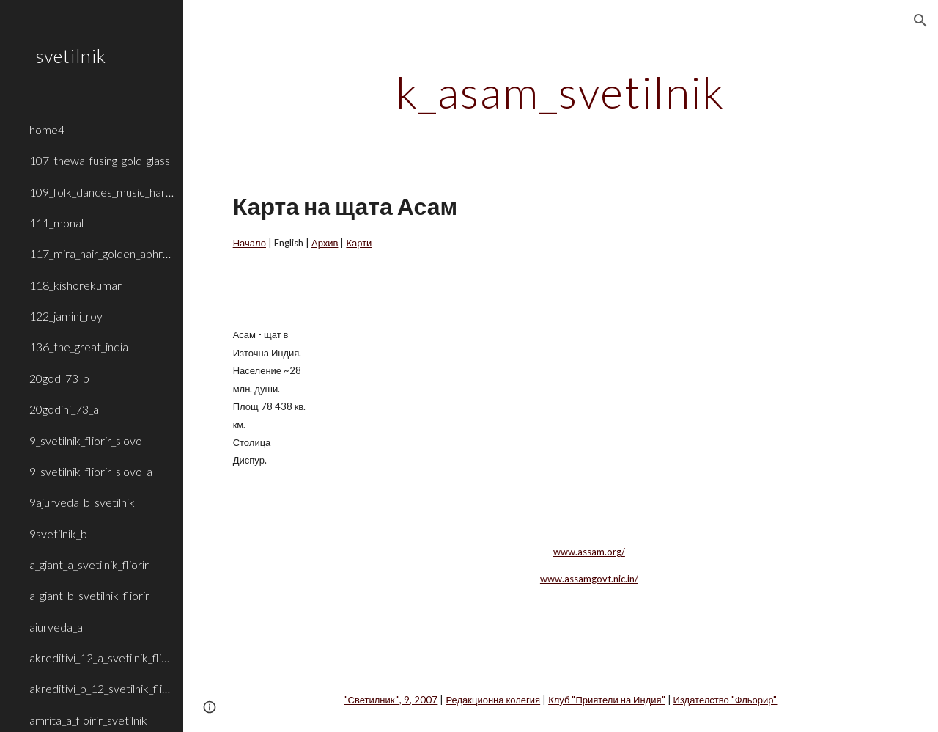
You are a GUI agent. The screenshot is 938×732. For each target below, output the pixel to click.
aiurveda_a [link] (56, 627)
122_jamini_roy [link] (66, 316)
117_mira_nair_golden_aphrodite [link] (101, 253)
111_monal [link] (56, 223)
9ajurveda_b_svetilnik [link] (82, 502)
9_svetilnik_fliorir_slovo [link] (85, 440)
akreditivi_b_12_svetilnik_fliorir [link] (101, 688)
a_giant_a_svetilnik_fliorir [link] (89, 564)
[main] (560, 92)
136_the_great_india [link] (78, 347)
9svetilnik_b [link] (58, 534)
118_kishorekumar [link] (75, 285)
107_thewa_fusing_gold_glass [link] (99, 160)
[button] (920, 20)
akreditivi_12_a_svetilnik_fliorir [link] (101, 658)
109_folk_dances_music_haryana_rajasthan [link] (101, 192)
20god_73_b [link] (59, 378)
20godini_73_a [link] (64, 409)
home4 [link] (46, 129)
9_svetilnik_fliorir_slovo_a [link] (90, 471)
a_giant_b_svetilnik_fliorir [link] (89, 595)
